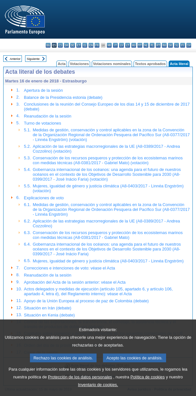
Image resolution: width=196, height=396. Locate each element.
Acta (61, 64)
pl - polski (152, 45)
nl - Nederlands (146, 45)
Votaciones (79, 64)
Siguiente (33, 59)
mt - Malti (139, 45)
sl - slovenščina (176, 45)
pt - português (158, 45)
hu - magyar (133, 45)
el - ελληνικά (84, 45)
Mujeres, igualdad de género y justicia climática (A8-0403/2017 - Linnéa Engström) (108, 261)
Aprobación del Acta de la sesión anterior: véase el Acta (75, 282)
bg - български (48, 45)
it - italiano (115, 45)
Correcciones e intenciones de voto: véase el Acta (69, 268)
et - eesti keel (78, 45)
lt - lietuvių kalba (127, 45)
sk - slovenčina (170, 45)
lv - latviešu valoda (121, 45)
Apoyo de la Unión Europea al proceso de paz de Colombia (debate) (86, 300)
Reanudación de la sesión (47, 116)
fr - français (97, 45)
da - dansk (66, 45)
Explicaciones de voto (44, 197)
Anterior (15, 59)
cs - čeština (60, 45)
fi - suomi (182, 45)
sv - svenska (188, 45)
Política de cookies (147, 386)
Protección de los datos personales (80, 386)
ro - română (164, 45)
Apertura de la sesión (43, 90)
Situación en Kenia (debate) (49, 315)
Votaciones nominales (112, 64)
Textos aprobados (150, 64)
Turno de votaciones (42, 123)
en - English (91, 45)
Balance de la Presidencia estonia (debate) (63, 97)
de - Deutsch (72, 45)
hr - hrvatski (109, 45)
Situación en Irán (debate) (47, 308)
